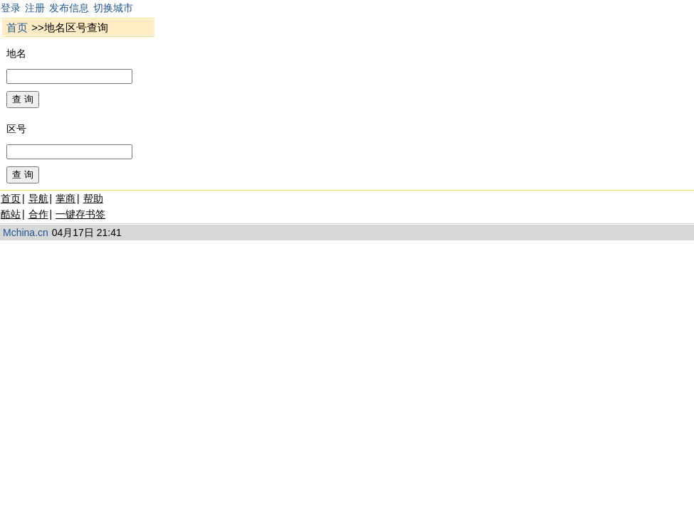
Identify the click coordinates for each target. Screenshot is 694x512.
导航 (38, 198)
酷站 (11, 214)
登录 (11, 8)
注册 (35, 8)
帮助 (93, 198)
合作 (38, 214)
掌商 (65, 198)
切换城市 (113, 8)
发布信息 (69, 8)
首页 (17, 27)
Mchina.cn (25, 232)
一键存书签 (80, 214)
